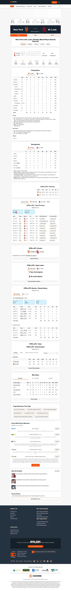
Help (17, 561)
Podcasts (39, 515)
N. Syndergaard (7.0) (44, 221)
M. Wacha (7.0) (53, 228)
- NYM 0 (23, 318)
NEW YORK (31, 268)
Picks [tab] (35, 35)
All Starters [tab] (35, 378)
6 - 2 (26, 237)
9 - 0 (26, 225)
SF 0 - (23, 311)
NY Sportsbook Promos (29, 413)
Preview (42, 44)
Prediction (30, 44)
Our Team (13, 515)
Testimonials (13, 518)
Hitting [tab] (21, 352)
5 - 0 (26, 223)
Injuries (48, 44)
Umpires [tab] (51, 378)
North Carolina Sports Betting (50, 409)
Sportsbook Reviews (42, 511)
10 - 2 (27, 228)
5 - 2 (26, 235)
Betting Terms (35, 207)
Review (57, 428)
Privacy (21, 561)
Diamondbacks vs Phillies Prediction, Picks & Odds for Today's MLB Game (31, 473)
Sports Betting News (42, 513)
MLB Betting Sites (17, 413)
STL (40, 194)
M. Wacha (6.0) (53, 235)
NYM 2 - (23, 330)
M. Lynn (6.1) (52, 240)
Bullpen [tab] (20, 378)
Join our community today (35, 546)
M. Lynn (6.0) (52, 233)
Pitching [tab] (15, 352)
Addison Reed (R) (16, 385)
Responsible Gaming (42, 517)
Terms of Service (28, 561)
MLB (12, 6)
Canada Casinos (41, 523)
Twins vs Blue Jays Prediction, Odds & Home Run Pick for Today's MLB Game (32, 485)
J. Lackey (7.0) (53, 218)
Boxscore (23, 44)
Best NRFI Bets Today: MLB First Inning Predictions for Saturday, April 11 (31, 479)
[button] (35, 258)
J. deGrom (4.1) (43, 237)
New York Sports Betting (19, 409)
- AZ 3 (23, 309)
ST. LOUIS (39, 268)
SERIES (48, 201)
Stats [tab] (18, 35)
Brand (12, 517)
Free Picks (29, 6)
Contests (13, 527)
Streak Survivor (14, 530)
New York (18, 29)
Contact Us (13, 511)
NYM (40, 192)
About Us (13, 508)
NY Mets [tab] (31, 74)
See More (35, 465)
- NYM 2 (23, 316)
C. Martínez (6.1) (53, 225)
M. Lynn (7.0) (52, 221)
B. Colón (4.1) (42, 218)
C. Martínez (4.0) (53, 237)
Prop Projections (42, 6)
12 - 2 (27, 218)
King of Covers (14, 532)
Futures (49, 6)
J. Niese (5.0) (42, 228)
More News (57, 470)
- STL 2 (23, 335)
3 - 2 (26, 221)
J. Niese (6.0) (42, 235)
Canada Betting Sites (42, 521)
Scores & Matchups (20, 6)
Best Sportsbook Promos (42, 413)
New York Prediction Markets (41, 416)
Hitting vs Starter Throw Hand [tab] (31, 352)
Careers (12, 513)
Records (36, 44)
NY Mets (32, 251)
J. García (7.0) (52, 223)
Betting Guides (42, 508)
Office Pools (13, 533)
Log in (54, 2)
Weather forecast (35, 31)
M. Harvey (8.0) (43, 230)
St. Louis (52, 29)
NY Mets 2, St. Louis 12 (31, 255)
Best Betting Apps (42, 525)
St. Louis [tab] (40, 74)
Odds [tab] (52, 35)
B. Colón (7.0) (42, 240)
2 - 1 (26, 230)
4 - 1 (26, 240)
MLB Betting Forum (35, 498)
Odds (35, 6)
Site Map (13, 561)
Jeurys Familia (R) (16, 394)
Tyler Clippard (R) (16, 389)
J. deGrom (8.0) (43, 223)
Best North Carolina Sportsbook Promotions (23, 416)
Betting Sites (42, 519)
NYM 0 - (23, 313)
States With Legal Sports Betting (34, 409)
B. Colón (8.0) (42, 233)
